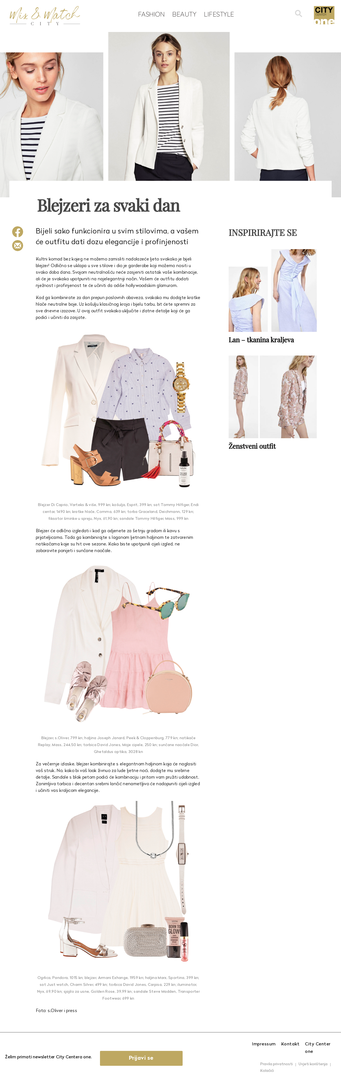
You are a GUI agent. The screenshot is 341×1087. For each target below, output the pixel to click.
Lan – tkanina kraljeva (261, 339)
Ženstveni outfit (252, 446)
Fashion (151, 14)
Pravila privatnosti (276, 1064)
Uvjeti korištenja (313, 1064)
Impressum (264, 1044)
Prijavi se (141, 1058)
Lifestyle (219, 14)
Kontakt (290, 1044)
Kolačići (267, 1071)
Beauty (184, 14)
